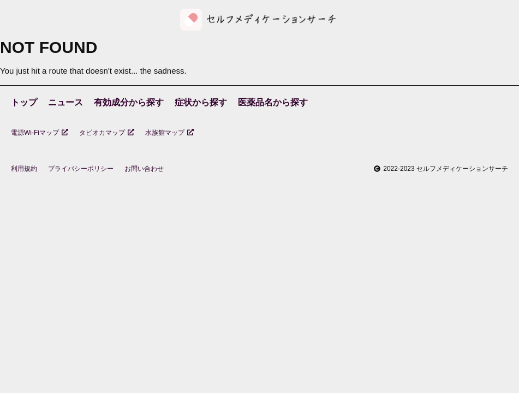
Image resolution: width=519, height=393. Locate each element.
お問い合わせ (144, 168)
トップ (24, 102)
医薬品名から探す (273, 102)
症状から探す (201, 102)
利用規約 (24, 168)
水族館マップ (169, 132)
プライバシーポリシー (81, 168)
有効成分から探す (129, 102)
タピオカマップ (106, 132)
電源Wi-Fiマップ (39, 132)
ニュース (65, 102)
